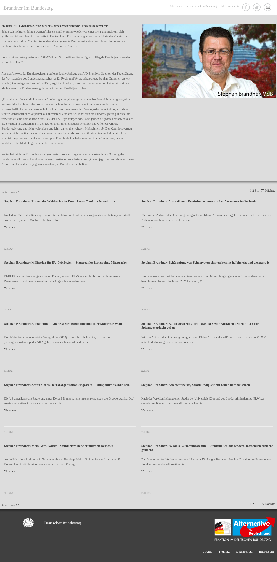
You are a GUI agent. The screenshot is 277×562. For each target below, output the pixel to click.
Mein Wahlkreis (230, 6)
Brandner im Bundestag (28, 8)
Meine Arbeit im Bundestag (201, 6)
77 (262, 190)
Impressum (266, 551)
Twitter (257, 7)
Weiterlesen (10, 227)
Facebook (246, 7)
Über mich (176, 6)
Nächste (270, 190)
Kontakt (268, 7)
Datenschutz (244, 551)
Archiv (208, 551)
